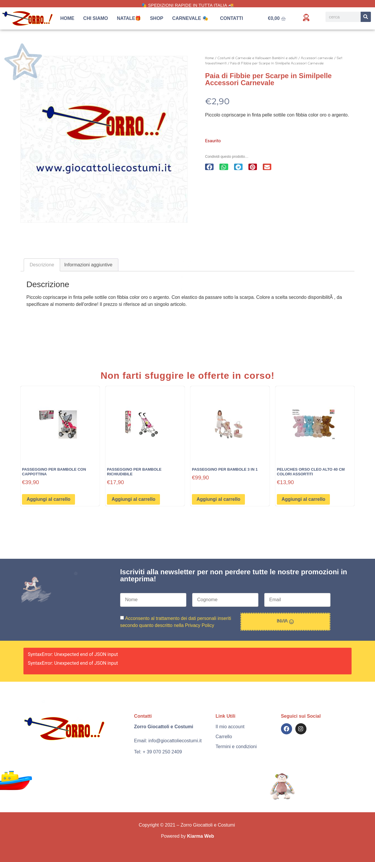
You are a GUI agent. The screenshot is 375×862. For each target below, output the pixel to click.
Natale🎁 (129, 18)
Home (67, 18)
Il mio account (230, 726)
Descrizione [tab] (42, 264)
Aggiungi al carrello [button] (48, 499)
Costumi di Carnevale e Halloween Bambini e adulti (257, 58)
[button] (209, 167)
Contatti (231, 18)
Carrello (224, 736)
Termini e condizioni (236, 746)
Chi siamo (95, 18)
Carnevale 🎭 (191, 18)
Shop (156, 18)
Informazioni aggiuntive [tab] (88, 264)
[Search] (366, 17)
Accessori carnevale (317, 58)
